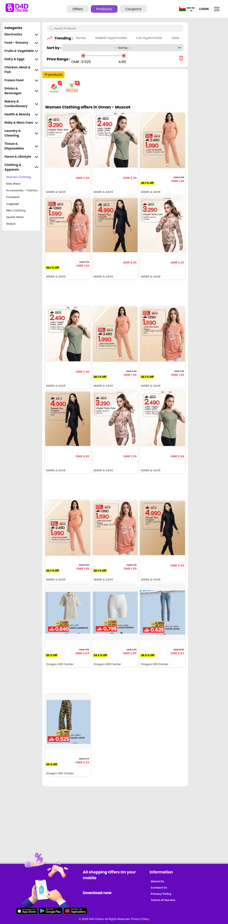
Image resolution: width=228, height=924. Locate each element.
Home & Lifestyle (21, 156)
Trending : (62, 38)
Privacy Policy (161, 894)
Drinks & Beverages (21, 91)
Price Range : (58, 59)
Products (104, 9)
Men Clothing (15, 210)
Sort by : (54, 47)
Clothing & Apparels (21, 167)
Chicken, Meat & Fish (21, 69)
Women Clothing (18, 177)
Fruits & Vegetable (21, 51)
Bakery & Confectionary (21, 103)
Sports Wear (15, 217)
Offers (77, 9)
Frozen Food (21, 80)
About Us (157, 881)
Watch (11, 224)
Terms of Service (163, 900)
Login (204, 9)
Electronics (21, 34)
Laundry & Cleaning (21, 133)
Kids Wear (13, 184)
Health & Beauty (21, 114)
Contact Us (159, 887)
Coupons (133, 9)
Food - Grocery (21, 42)
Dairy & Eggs (21, 59)
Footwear (13, 197)
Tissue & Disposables (21, 146)
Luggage (12, 204)
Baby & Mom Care (21, 122)
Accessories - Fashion (22, 190)
